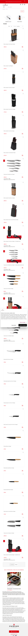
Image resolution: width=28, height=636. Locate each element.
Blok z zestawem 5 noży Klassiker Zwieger (9, 152)
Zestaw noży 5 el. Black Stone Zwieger (9, 174)
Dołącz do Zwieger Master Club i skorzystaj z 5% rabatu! (13, 1)
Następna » (16, 564)
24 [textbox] (11, 26)
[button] (24, 17)
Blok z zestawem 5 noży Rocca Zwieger (9, 87)
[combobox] (12, 26)
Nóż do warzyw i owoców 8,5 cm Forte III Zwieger (11, 424)
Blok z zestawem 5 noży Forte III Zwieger (9, 109)
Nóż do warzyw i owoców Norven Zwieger (9, 511)
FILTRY (22, 11)
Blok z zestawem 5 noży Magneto (8, 65)
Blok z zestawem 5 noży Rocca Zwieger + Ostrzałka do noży (12, 241)
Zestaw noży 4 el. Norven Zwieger (8, 288)
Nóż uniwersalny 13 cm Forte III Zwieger (9, 402)
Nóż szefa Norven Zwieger (7, 446)
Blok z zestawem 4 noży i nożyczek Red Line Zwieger (11, 219)
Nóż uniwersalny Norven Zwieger (8, 489)
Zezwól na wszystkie (22, 325)
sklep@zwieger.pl (14, 634)
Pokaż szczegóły (22, 322)
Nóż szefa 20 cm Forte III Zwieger (8, 359)
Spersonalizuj (14, 325)
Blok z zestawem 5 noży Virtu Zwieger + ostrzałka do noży (12, 554)
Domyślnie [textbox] (18, 26)
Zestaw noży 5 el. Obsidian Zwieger (9, 335)
